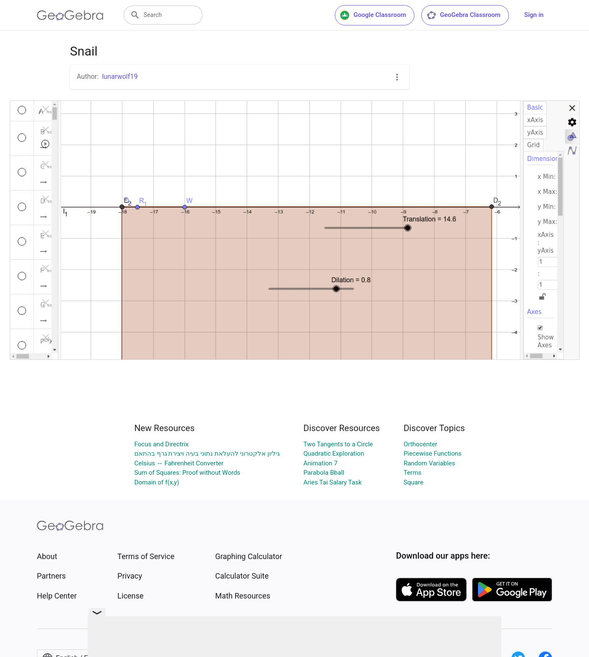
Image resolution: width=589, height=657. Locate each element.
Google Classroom (373, 15)
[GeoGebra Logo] (70, 15)
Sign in (534, 15)
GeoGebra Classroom (463, 15)
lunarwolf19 (120, 76)
